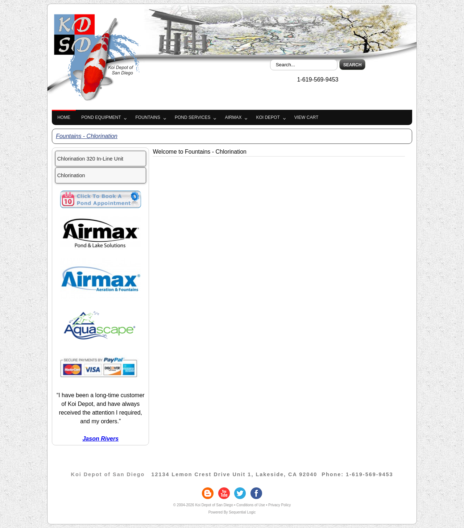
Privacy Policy (279, 505)
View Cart (306, 117)
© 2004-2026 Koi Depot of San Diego (203, 505)
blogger (207, 493)
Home (63, 117)
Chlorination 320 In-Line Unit (90, 159)
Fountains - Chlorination (86, 136)
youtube (224, 493)
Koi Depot (267, 117)
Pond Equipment (101, 117)
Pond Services (192, 117)
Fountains (147, 117)
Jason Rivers (100, 439)
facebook (256, 493)
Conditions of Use (250, 505)
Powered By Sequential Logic (232, 512)
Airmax (233, 117)
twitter (240, 493)
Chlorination (71, 175)
